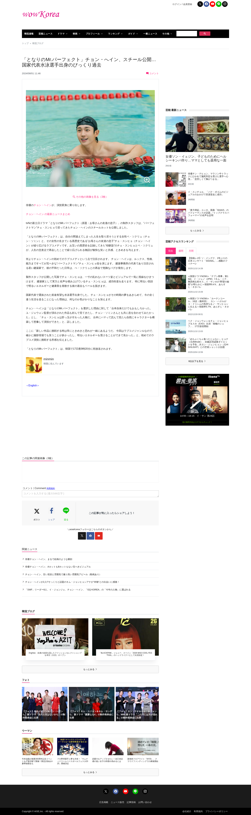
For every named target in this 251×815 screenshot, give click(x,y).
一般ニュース (150, 33)
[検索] (186, 34)
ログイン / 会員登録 (182, 4)
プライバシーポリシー (216, 811)
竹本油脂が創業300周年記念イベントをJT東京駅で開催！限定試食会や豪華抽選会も (37, 761)
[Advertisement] (160, 19)
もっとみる (90, 669)
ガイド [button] (131, 33)
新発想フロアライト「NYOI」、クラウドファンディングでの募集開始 (142, 760)
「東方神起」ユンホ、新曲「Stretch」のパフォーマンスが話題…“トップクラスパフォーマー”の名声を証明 (208, 213)
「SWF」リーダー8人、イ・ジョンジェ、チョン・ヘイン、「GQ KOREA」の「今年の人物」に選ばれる (78, 589)
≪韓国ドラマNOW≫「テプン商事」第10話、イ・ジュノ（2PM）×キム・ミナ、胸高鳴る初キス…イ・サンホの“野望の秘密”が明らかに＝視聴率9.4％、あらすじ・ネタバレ (208, 281)
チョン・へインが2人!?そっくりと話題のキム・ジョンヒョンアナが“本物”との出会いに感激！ (72, 582)
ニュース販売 (117, 802)
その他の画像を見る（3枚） (90, 196)
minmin (49, 359)
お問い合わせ (145, 802)
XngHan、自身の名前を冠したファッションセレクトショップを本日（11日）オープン (55, 654)
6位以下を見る (197, 361)
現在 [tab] (170, 250)
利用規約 (198, 811)
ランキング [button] (114, 33)
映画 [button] (75, 33)
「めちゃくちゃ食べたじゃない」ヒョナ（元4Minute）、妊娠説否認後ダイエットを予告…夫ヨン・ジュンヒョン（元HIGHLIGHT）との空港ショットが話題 (208, 343)
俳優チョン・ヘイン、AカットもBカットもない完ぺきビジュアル (58, 566)
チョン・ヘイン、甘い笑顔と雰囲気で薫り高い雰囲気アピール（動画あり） (63, 574)
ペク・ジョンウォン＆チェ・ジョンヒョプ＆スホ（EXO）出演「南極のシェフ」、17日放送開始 (208, 324)
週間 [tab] (180, 250)
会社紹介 (186, 811)
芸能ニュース (46, 33)
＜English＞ (32, 385)
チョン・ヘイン (43, 205)
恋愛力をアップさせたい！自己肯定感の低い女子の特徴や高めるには (107, 760)
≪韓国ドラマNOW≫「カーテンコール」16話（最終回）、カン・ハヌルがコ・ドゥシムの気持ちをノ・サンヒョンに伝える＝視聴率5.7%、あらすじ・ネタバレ (208, 304)
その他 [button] (165, 33)
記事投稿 (131, 802)
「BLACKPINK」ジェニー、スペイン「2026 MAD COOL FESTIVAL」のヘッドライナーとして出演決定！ (125, 654)
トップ (25, 43)
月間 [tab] (191, 250)
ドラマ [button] (61, 33)
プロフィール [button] (93, 33)
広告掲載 (103, 802)
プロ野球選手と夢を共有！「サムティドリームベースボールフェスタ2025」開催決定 (72, 761)
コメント (152, 73)
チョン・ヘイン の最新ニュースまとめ (48, 214)
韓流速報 (29, 33)
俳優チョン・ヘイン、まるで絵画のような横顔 (48, 559)
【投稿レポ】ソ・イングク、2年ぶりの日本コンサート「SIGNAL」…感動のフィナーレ (207, 261)
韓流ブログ (38, 43)
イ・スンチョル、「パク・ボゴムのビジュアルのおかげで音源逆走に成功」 (208, 193)
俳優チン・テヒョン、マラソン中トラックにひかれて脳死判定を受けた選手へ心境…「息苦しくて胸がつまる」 (208, 176)
